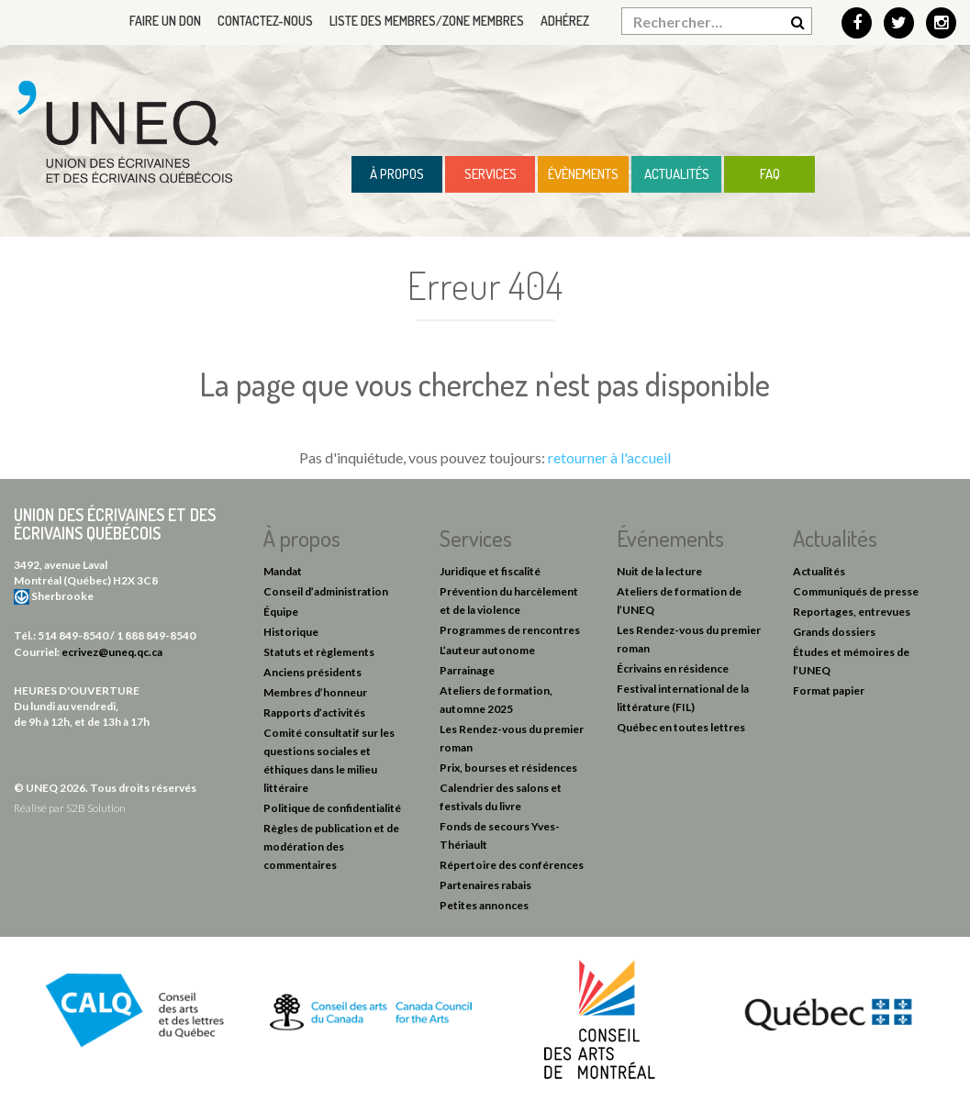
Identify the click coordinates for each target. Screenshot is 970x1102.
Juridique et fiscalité (490, 571)
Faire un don (165, 20)
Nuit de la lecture (659, 571)
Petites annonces (484, 905)
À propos (397, 174)
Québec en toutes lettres (681, 727)
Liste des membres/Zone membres (426, 20)
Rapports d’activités (314, 712)
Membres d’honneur (315, 692)
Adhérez (565, 20)
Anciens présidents (312, 672)
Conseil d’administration (325, 591)
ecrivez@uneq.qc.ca (111, 652)
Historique (290, 632)
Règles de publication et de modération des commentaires (331, 846)
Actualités (676, 174)
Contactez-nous (265, 20)
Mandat (282, 571)
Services (490, 174)
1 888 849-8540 (156, 635)
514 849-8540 (73, 635)
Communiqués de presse (856, 591)
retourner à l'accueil (609, 457)
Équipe (280, 611)
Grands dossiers (834, 632)
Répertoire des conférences (512, 865)
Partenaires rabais (485, 885)
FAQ (770, 174)
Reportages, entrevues (851, 611)
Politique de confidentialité (332, 808)
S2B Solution (96, 808)
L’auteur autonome (487, 650)
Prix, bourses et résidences (508, 767)
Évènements (583, 174)
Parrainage (467, 670)
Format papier (828, 690)
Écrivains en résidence (673, 668)
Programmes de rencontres (510, 630)
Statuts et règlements (318, 652)
